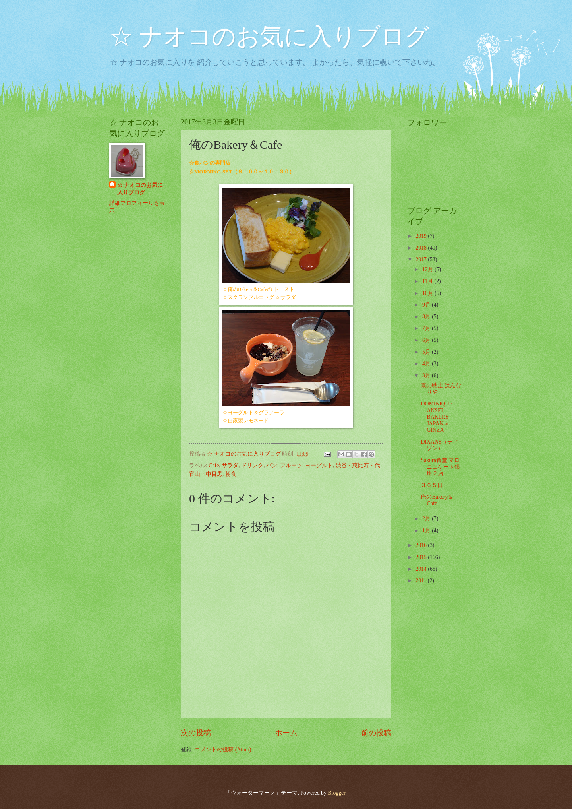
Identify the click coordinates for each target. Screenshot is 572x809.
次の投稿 (196, 733)
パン (271, 465)
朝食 (230, 474)
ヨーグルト (319, 465)
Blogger (336, 793)
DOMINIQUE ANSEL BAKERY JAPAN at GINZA (436, 417)
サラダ (230, 465)
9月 (427, 305)
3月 (427, 375)
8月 (427, 317)
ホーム (286, 733)
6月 (427, 340)
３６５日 (432, 485)
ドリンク (252, 465)
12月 (428, 269)
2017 (421, 259)
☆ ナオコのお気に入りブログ (269, 36)
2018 (421, 248)
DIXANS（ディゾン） (439, 445)
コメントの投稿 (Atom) (223, 750)
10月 (428, 293)
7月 (427, 328)
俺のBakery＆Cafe (437, 500)
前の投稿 (376, 733)
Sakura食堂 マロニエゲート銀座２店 (440, 466)
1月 (427, 531)
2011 (421, 581)
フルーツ (291, 465)
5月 (427, 352)
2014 (421, 569)
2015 (421, 557)
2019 (421, 236)
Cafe (214, 465)
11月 (428, 281)
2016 (421, 545)
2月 (427, 519)
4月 (427, 364)
